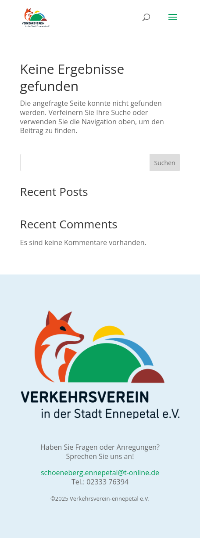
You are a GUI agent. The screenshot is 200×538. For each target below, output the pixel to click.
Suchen (164, 163)
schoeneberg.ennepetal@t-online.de (100, 472)
